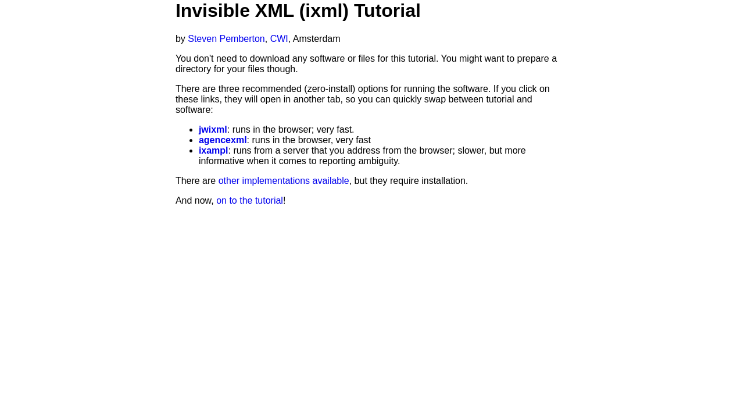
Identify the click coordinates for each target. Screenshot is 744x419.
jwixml (213, 129)
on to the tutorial (249, 200)
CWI (279, 39)
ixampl (213, 150)
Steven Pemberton (226, 39)
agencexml (223, 140)
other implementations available (284, 181)
